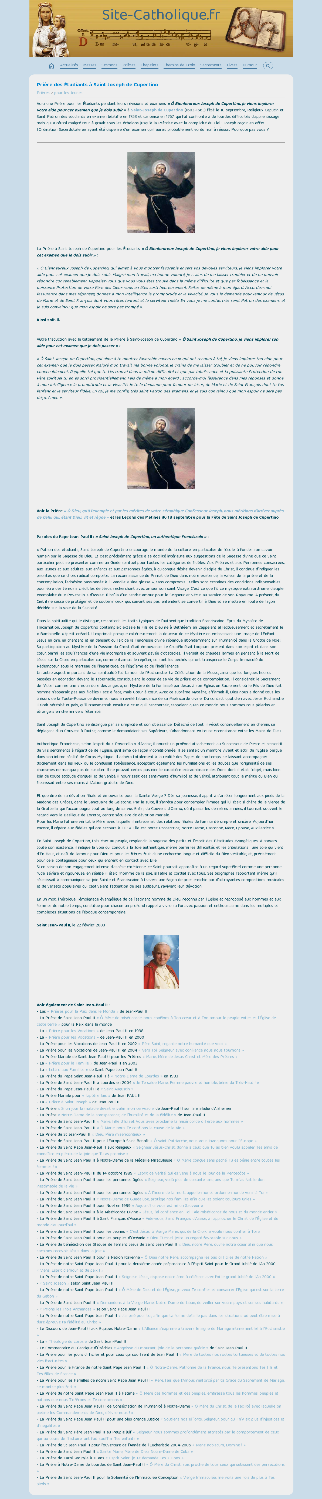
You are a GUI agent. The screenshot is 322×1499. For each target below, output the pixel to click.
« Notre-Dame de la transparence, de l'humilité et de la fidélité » (117, 1115)
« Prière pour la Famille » (68, 1063)
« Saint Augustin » (117, 1089)
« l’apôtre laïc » (96, 1096)
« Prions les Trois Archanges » (67, 1309)
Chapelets (149, 65)
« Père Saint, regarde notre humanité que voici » (182, 1044)
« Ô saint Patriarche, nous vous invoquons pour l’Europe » (203, 1141)
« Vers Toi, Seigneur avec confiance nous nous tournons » (191, 1051)
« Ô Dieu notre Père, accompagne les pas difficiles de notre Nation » (204, 1258)
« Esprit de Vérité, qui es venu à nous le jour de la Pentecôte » (191, 1174)
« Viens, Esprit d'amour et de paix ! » (70, 1271)
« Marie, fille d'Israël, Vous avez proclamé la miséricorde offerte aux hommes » (170, 1122)
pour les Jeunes (68, 93)
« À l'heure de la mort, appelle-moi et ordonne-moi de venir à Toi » (206, 1193)
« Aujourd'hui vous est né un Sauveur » (167, 1206)
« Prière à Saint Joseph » (68, 1102)
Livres (232, 65)
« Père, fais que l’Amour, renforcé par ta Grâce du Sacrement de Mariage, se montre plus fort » (160, 1384)
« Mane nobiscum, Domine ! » (219, 1445)
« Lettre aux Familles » (66, 1070)
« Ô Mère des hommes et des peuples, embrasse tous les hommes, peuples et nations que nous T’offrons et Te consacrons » (158, 1397)
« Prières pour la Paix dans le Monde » (82, 1012)
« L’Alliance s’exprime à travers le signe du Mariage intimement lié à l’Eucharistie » (161, 1332)
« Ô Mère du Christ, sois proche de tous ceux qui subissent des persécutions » (161, 1468)
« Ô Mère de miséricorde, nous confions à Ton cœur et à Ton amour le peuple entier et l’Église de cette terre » (156, 1022)
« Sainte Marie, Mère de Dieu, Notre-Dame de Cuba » (145, 1452)
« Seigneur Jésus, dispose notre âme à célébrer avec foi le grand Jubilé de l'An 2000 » (196, 1277)
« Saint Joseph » (54, 1284)
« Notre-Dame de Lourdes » (136, 1076)
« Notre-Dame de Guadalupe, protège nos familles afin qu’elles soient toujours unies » (176, 1199)
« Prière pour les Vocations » (72, 1031)
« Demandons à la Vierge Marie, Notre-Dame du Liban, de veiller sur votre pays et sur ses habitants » (190, 1303)
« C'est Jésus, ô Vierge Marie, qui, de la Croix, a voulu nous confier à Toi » (193, 1232)
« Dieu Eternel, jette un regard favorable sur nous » (194, 1238)
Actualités (69, 65)
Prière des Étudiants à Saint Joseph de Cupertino (97, 85)
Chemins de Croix (179, 65)
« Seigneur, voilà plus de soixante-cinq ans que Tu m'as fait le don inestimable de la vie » (151, 1183)
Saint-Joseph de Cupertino (157, 110)
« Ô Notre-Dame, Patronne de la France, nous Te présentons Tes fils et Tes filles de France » (157, 1371)
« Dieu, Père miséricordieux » (118, 1135)
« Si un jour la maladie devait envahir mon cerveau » (106, 1109)
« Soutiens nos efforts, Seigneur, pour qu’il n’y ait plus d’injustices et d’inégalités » (160, 1423)
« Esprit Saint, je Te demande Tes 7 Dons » (145, 1458)
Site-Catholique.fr (161, 16)
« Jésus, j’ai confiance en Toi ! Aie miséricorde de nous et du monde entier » (208, 1212)
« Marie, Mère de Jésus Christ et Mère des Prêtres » (190, 1057)
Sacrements (211, 65)
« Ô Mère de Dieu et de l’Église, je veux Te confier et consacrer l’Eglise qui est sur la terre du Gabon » (160, 1293)
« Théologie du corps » (66, 1342)
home (51, 66)
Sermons (109, 65)
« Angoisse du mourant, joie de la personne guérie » (161, 1348)
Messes (89, 65)
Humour (250, 65)
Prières (129, 65)
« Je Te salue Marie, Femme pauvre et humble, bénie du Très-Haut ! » (196, 1083)
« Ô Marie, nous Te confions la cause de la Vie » (141, 1128)
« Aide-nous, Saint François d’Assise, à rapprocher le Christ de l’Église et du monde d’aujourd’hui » (157, 1222)
